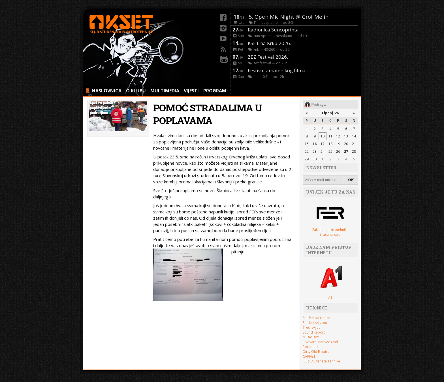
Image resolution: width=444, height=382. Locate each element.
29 (307, 159)
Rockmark (311, 346)
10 (323, 136)
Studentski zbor (315, 322)
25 (330, 151)
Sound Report (314, 332)
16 (315, 143)
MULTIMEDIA (164, 91)
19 (338, 143)
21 (354, 143)
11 (330, 136)
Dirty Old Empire (316, 351)
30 (315, 159)
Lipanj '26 (330, 113)
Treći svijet (311, 327)
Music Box (311, 337)
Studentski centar (316, 317)
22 (307, 151)
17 (323, 143)
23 (315, 151)
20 (346, 143)
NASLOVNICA (106, 91)
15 (307, 143)
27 (346, 151)
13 (346, 136)
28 (354, 151)
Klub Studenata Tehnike (321, 361)
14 (354, 136)
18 (330, 143)
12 (338, 136)
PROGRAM (214, 91)
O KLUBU (136, 91)
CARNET (309, 356)
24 (323, 151)
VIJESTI (191, 91)
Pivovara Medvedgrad (320, 341)
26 (338, 151)
